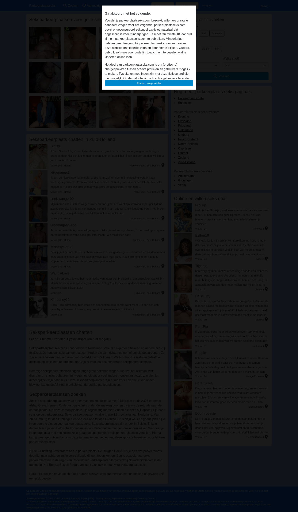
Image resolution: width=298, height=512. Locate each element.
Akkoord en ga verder (149, 83)
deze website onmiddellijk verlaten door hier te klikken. (141, 47)
